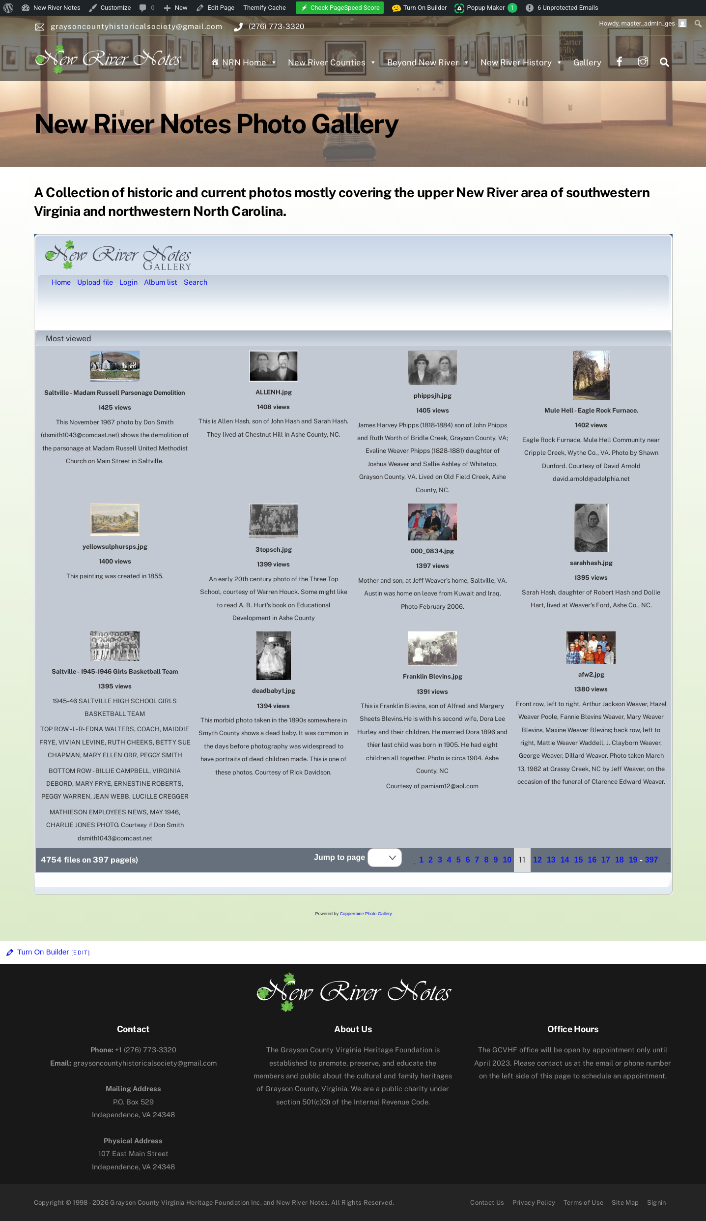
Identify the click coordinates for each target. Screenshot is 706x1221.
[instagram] (643, 60)
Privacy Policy (534, 1202)
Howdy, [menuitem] (643, 23)
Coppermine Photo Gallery (365, 913)
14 (565, 860)
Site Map (625, 1202)
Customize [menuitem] (116, 7)
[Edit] (80, 952)
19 (633, 860)
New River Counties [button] (332, 62)
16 (592, 860)
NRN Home (250, 62)
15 (578, 860)
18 (619, 860)
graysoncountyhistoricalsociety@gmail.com (133, 1063)
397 (651, 860)
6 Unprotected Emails (567, 7)
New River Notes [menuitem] (57, 7)
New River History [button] (521, 62)
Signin (656, 1202)
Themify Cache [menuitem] (264, 7)
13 (551, 860)
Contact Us (487, 1202)
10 (507, 860)
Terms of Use (584, 1202)
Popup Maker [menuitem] (492, 8)
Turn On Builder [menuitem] (419, 8)
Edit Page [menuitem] (221, 7)
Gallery (587, 62)
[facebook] (619, 60)
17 (605, 860)
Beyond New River (428, 62)
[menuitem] (8, 8)
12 (537, 860)
